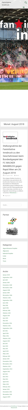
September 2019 (7, 277)
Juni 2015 (5, 318)
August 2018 (6, 290)
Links (4, 256)
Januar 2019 (6, 282)
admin (17, 175)
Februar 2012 (6, 386)
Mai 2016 (5, 305)
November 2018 (7, 287)
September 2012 (7, 369)
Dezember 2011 (7, 392)
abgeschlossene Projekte (10, 248)
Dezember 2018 (7, 285)
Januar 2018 (6, 292)
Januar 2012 (6, 389)
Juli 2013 (5, 343)
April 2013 (6, 351)
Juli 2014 (5, 331)
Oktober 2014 (7, 325)
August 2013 (6, 341)
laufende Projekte (8, 253)
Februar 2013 (6, 356)
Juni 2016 (5, 303)
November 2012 (7, 364)
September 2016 (7, 300)
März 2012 (6, 384)
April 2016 (6, 308)
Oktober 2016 (7, 298)
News (4, 258)
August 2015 (6, 315)
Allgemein (7, 195)
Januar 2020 (6, 275)
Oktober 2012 (7, 366)
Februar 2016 (6, 310)
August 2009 (6, 397)
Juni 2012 (5, 376)
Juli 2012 (5, 374)
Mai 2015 (5, 320)
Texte (4, 261)
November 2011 (7, 394)
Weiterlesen (13, 192)
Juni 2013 (5, 346)
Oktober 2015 (7, 313)
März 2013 (6, 353)
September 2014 (7, 328)
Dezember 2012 (7, 361)
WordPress (14, 406)
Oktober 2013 (7, 338)
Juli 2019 (5, 280)
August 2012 (6, 371)
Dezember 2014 (7, 323)
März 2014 (6, 336)
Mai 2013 (5, 348)
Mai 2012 (5, 379)
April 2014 (6, 333)
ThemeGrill (14, 407)
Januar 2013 (6, 359)
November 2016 (7, 295)
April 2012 (6, 381)
